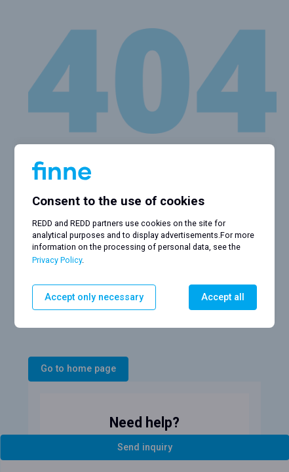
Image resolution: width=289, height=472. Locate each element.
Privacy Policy (57, 260)
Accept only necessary (94, 297)
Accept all (222, 297)
